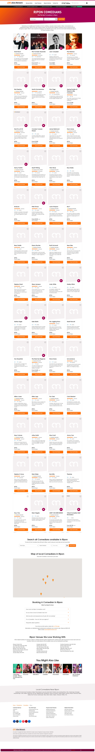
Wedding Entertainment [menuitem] (50, 709)
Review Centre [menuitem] (16, 712)
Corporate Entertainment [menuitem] (50, 710)
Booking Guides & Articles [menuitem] (69, 710)
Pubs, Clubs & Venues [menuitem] (50, 716)
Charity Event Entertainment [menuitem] (51, 714)
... (26, 60)
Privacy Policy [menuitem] (15, 716)
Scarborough (40, 694)
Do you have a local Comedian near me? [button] (47, 612)
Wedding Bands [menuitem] (32, 710)
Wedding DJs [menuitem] (31, 714)
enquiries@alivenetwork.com (50, 629)
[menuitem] (29, 3)
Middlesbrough (40, 693)
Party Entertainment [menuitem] (50, 712)
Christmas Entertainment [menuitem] (50, 713)
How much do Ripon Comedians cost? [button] (47, 609)
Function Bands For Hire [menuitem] (33, 709)
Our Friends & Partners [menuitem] (68, 714)
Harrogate (77, 692)
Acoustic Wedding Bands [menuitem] (33, 712)
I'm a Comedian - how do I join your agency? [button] (47, 619)
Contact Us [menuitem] (15, 709)
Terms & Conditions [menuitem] (16, 714)
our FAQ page (56, 626)
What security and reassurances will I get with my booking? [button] (47, 616)
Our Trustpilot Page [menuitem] (16, 713)
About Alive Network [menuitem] (68, 709)
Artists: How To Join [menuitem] (68, 712)
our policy (73, 750)
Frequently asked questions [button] (47, 622)
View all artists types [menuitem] (33, 716)
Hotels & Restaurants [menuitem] (50, 717)
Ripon (79, 693)
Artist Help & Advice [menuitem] (68, 713)
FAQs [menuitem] (14, 710)
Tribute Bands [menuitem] (31, 713)
